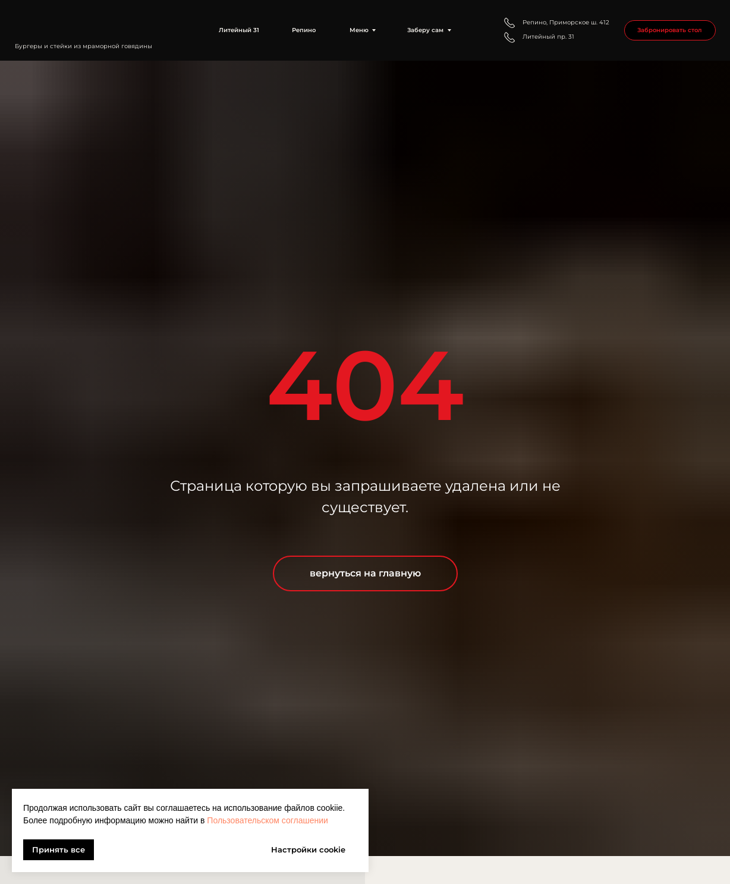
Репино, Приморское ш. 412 (566, 22)
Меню (359, 30)
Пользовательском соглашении (267, 820)
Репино (304, 30)
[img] (91, 22)
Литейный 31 (239, 30)
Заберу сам (425, 30)
